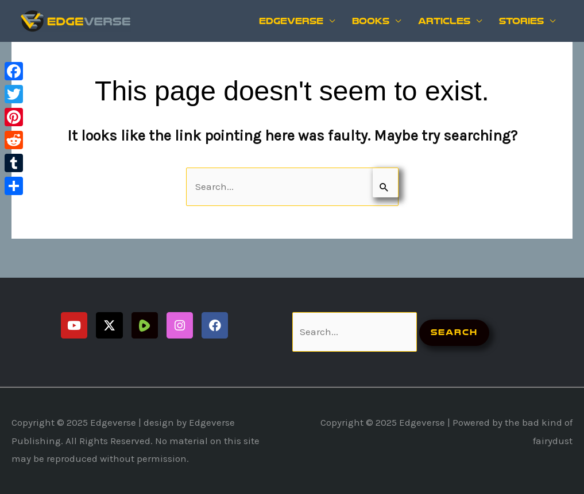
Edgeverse (291, 21)
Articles (444, 21)
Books (370, 21)
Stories (521, 21)
